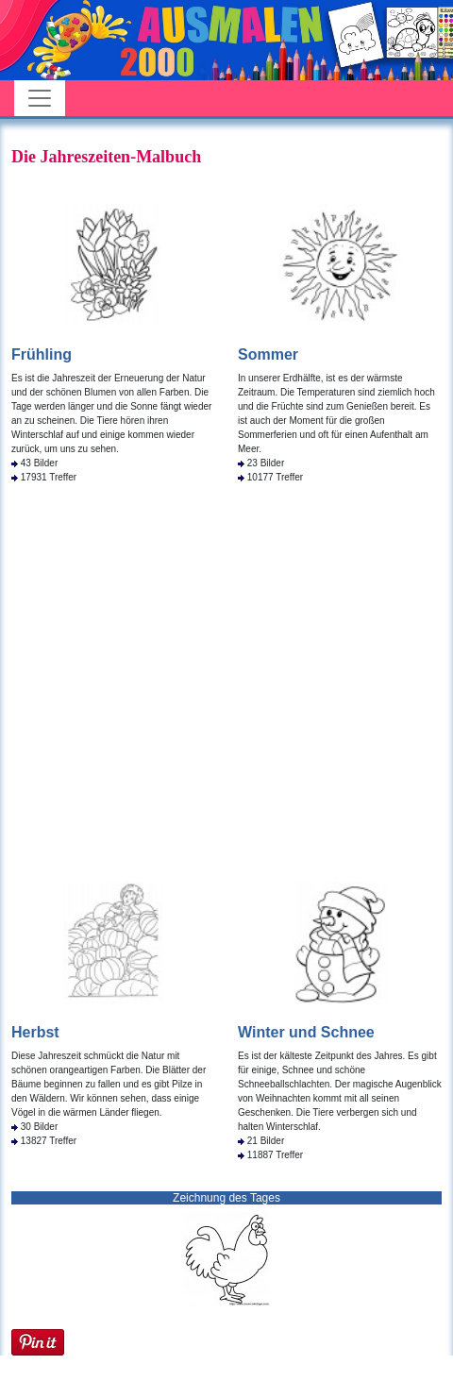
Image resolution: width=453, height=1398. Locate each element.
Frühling (41, 354)
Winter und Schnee (306, 1032)
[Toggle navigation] (39, 98)
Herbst (35, 1032)
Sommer (268, 354)
